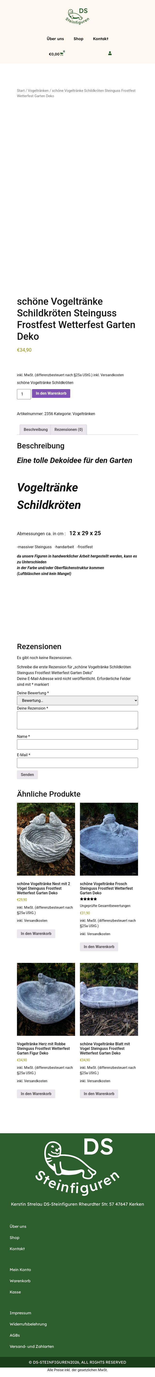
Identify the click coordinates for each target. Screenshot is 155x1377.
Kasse (15, 1290)
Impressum (20, 1311)
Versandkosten (112, 374)
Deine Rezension (32, 707)
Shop (78, 38)
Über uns (55, 38)
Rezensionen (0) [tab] (68, 428)
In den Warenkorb (51, 392)
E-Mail (23, 754)
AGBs (15, 1334)
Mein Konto (20, 1268)
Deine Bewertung (33, 692)
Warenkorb (20, 1279)
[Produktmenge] (24, 393)
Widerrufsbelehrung (28, 1322)
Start (21, 90)
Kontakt (100, 38)
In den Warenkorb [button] (36, 932)
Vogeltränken (38, 90)
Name (23, 735)
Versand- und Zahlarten (32, 1345)
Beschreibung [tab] (36, 428)
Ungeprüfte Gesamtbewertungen (105, 905)
